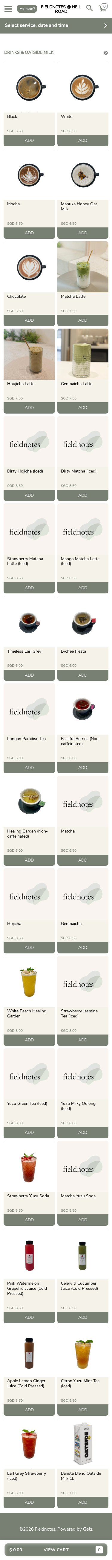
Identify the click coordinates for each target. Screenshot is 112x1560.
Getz (88, 1529)
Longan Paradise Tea (26, 739)
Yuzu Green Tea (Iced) (27, 1103)
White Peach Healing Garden (26, 1013)
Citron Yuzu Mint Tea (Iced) (80, 1383)
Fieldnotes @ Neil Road (61, 9)
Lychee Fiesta (73, 651)
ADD (29, 140)
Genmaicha (71, 923)
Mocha (13, 204)
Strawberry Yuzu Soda (28, 1196)
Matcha (68, 831)
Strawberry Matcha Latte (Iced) (25, 561)
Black (12, 116)
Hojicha (14, 923)
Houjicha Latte (20, 384)
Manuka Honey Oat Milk (79, 206)
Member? (27, 8)
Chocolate (16, 296)
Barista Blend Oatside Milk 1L (81, 1476)
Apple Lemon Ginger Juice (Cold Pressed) (26, 1383)
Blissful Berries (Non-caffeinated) (80, 741)
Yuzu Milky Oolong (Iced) (78, 1106)
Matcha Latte (73, 296)
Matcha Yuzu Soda (78, 1196)
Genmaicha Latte (76, 384)
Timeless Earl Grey (24, 651)
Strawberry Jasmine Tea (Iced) (79, 1013)
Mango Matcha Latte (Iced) (80, 561)
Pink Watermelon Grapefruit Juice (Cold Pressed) (27, 1288)
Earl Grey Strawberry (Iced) (26, 1476)
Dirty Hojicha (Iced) (25, 471)
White (66, 116)
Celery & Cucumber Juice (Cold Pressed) (79, 1285)
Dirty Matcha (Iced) (78, 471)
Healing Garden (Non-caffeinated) (27, 833)
